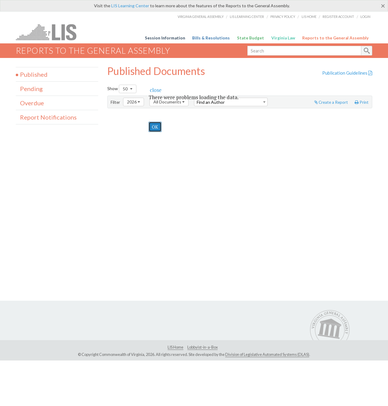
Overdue (32, 103)
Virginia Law (283, 38)
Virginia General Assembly (201, 17)
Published (34, 74)
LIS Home (309, 17)
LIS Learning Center (130, 5)
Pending (31, 88)
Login (365, 17)
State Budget (250, 38)
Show (121, 89)
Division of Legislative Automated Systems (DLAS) (267, 354)
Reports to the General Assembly (335, 38)
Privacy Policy (282, 17)
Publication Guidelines (347, 73)
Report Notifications (48, 117)
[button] (156, 89)
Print (362, 102)
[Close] (383, 6)
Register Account (338, 17)
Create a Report (331, 102)
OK (155, 127)
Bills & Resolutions (211, 38)
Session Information (165, 38)
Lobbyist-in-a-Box (202, 347)
